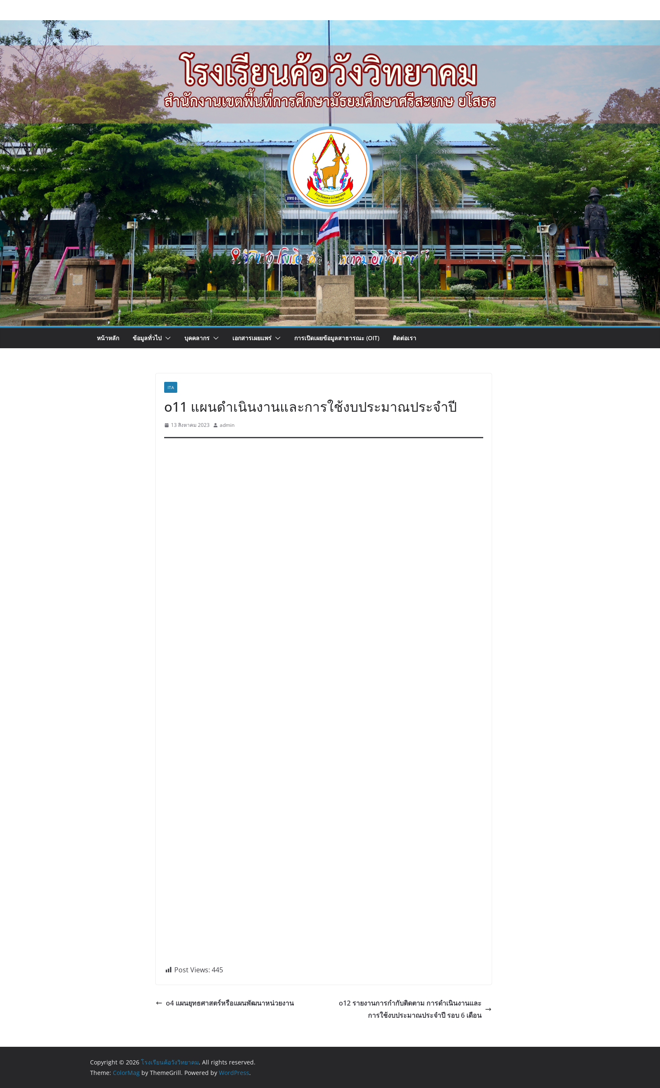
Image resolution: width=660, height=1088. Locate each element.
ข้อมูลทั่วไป (147, 338)
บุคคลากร (197, 338)
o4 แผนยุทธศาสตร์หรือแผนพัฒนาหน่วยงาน (225, 1003)
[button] (166, 338)
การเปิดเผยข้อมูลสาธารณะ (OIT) (336, 338)
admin (227, 425)
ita (171, 387)
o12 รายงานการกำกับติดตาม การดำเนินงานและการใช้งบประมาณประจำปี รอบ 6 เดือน (415, 1009)
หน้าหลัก (108, 338)
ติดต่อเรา (404, 338)
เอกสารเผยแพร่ (251, 338)
